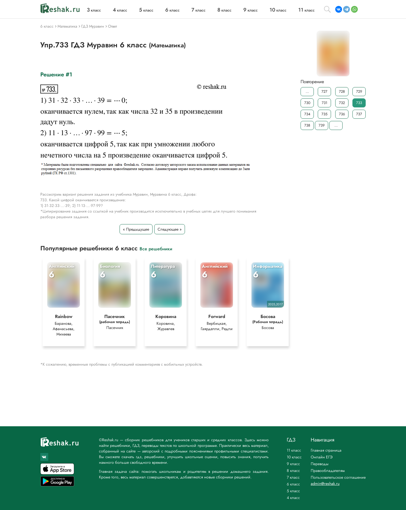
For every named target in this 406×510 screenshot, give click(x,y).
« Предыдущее (136, 229)
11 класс (294, 450)
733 (359, 102)
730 (307, 102)
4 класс (293, 497)
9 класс (293, 464)
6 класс (293, 484)
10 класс (294, 457)
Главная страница (326, 450)
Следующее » (170, 229)
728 (342, 91)
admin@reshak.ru (325, 483)
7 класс (293, 477)
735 (324, 114)
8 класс (293, 470)
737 (359, 114)
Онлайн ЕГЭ (322, 457)
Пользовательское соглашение (338, 477)
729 (359, 91)
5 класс (293, 491)
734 (307, 114)
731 (324, 102)
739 (322, 125)
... (307, 91)
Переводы (319, 464)
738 (307, 125)
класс (94, 10)
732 (342, 102)
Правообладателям (328, 470)
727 (324, 91)
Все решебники (156, 248)
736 (342, 114)
